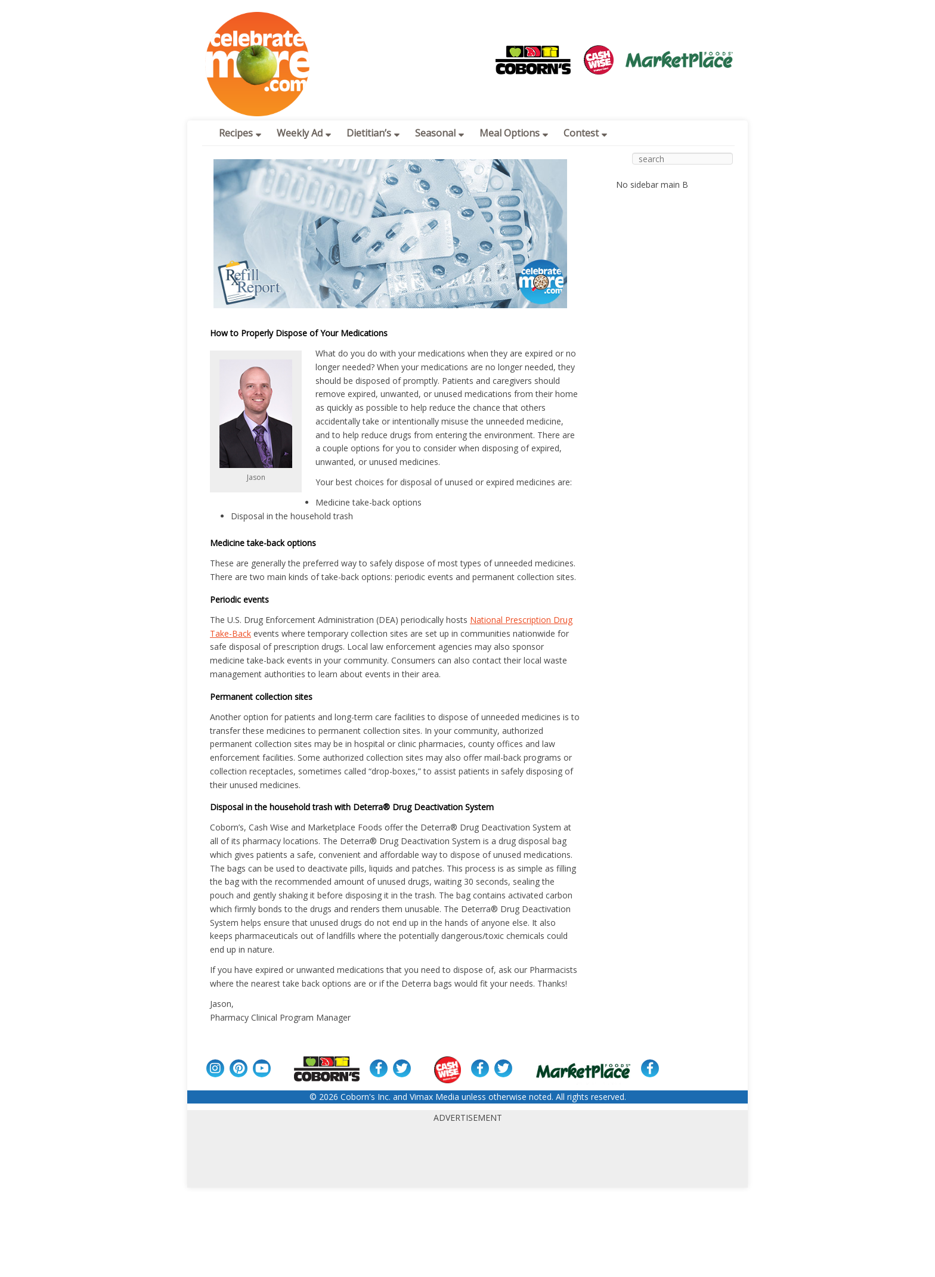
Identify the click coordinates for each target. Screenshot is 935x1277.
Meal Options (513, 133)
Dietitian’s (373, 133)
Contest (585, 133)
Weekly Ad (304, 133)
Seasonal (439, 133)
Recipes (240, 133)
